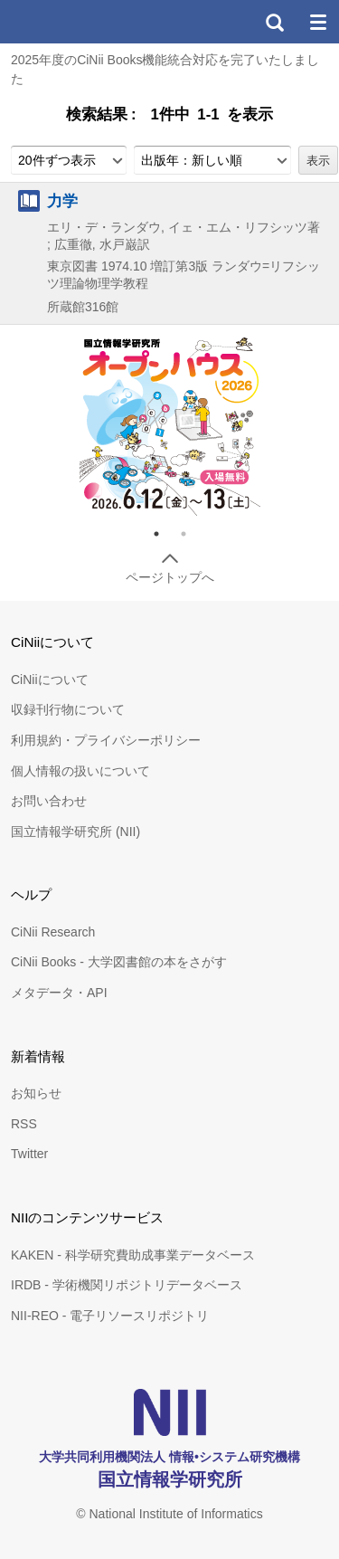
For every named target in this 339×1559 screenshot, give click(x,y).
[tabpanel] (170, 425)
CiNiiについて (50, 679)
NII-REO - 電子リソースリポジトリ (110, 1315)
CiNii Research (53, 932)
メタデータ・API (59, 992)
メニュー (317, 21)
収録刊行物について (68, 709)
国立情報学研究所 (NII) (75, 831)
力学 (62, 201)
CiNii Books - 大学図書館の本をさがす (119, 962)
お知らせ (36, 1093)
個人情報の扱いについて (80, 771)
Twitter (29, 1153)
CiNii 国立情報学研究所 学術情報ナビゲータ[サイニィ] (79, 21)
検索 (274, 21)
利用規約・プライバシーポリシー (106, 740)
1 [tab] (164, 534)
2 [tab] (191, 534)
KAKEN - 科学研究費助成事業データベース (133, 1255)
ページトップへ (170, 577)
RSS (24, 1124)
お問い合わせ (49, 801)
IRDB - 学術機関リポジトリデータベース (126, 1285)
